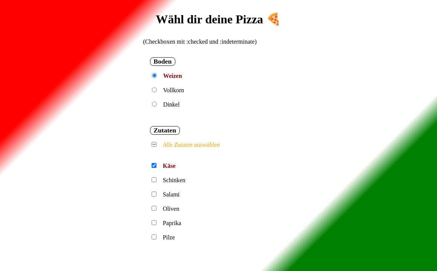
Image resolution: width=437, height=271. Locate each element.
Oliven (171, 209)
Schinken (174, 180)
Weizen (172, 76)
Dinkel (171, 104)
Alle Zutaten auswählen (191, 145)
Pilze (169, 237)
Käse (169, 166)
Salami (171, 194)
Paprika (172, 223)
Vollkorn (173, 90)
